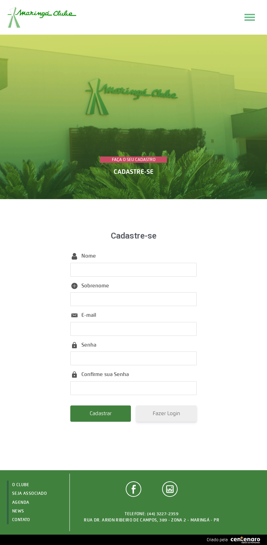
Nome (88, 256)
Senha (88, 345)
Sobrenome (95, 286)
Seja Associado (29, 493)
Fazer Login (166, 413)
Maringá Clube (41, 17)
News (18, 510)
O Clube (20, 484)
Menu (249, 17)
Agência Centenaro (245, 539)
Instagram (170, 489)
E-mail (88, 315)
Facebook (133, 489)
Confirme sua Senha (105, 374)
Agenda (20, 502)
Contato (21, 519)
